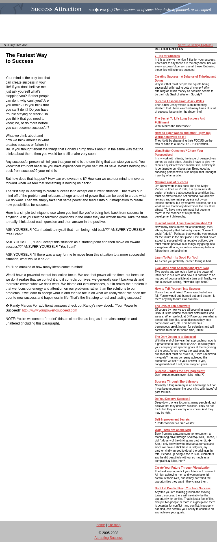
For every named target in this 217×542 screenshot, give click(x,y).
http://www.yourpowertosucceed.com (49, 310)
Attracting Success (108, 538)
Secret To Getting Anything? (195, 45)
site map (114, 525)
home (100, 525)
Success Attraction (56, 8)
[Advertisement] (110, 28)
